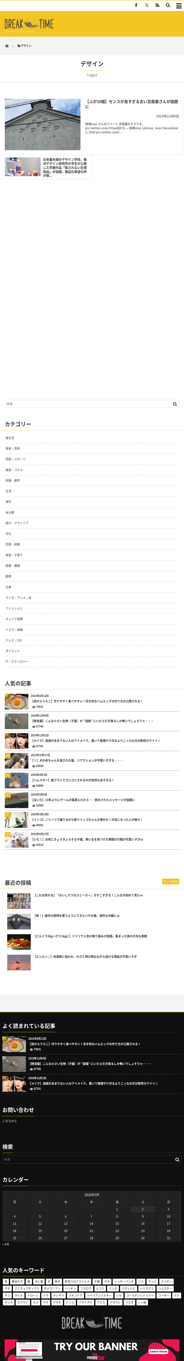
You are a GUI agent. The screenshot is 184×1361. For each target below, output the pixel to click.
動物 (8, 576)
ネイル (19, 1295)
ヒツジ (100, 1288)
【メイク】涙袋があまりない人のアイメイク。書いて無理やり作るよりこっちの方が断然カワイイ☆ (95, 741)
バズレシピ (128, 1288)
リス (141, 1281)
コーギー (163, 1295)
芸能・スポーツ (16, 459)
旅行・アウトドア (17, 523)
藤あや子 (17, 1281)
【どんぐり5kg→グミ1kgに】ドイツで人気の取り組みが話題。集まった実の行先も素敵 (90, 936)
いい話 (142, 1302)
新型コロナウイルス (77, 1281)
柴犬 (57, 1281)
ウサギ (57, 1302)
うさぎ (129, 1302)
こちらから (9, 1121)
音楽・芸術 (13, 448)
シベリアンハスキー (99, 1295)
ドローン (32, 1295)
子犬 (107, 1281)
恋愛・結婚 (13, 544)
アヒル (101, 1302)
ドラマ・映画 (14, 630)
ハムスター (165, 1288)
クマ (176, 1295)
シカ (119, 1295)
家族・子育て (14, 555)
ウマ (46, 1302)
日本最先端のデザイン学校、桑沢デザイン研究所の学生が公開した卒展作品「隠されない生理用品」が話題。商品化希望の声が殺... (65, 167)
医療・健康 (13, 566)
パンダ (113, 1288)
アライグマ (85, 1302)
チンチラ (58, 1295)
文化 (8, 533)
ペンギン (70, 1288)
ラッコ (152, 1281)
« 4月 (5, 1244)
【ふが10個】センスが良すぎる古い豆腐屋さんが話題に (131, 103)
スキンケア (75, 1295)
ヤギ (7, 1288)
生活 (8, 491)
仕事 (8, 587)
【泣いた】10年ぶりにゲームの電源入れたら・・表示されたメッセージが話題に (83, 800)
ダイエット (13, 651)
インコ (70, 1302)
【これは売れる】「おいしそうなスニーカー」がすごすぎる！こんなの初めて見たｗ (88, 895)
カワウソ (22, 1302)
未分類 (10, 512)
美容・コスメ (14, 470)
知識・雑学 (13, 480)
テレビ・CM (13, 640)
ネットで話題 (14, 619)
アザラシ (115, 1302)
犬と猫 (39, 1281)
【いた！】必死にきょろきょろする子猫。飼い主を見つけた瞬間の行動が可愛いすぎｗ (87, 839)
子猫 (97, 1281)
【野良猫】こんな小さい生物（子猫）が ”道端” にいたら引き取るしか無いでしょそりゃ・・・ (92, 721)
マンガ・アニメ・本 (18, 598)
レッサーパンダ (124, 1281)
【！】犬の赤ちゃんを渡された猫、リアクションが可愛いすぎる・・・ (77, 760)
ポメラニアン (52, 1288)
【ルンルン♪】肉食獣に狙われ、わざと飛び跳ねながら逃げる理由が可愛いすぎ (85, 957)
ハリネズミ (147, 1288)
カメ (35, 1302)
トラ (46, 1295)
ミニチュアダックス (27, 1288)
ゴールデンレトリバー (140, 1295)
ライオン (166, 1281)
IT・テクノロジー (17, 661)
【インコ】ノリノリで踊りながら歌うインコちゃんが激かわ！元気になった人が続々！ (87, 820)
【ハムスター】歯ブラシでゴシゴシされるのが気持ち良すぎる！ (72, 780)
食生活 (10, 438)
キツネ (9, 1302)
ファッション (14, 608)
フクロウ (86, 1288)
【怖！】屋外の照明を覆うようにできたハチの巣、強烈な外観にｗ (76, 916)
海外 (8, 501)
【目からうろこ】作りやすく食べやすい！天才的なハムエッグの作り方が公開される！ (87, 701)
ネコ (7, 1295)
